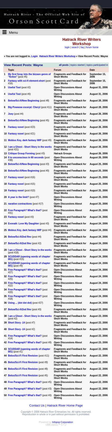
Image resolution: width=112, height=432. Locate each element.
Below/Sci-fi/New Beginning (23, 100)
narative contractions (20, 203)
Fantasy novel (16, 127)
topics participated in (97, 65)
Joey (10, 114)
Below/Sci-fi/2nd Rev (19, 236)
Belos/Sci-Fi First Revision (23, 355)
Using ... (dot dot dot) (20, 303)
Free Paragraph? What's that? (25, 210)
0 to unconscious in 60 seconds (26, 157)
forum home (92, 47)
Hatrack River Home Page (65, 405)
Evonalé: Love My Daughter (23, 223)
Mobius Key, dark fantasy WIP (25, 140)
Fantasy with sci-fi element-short (26, 81)
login (67, 47)
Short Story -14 (17, 322)
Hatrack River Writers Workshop (57, 56)
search (75, 47)
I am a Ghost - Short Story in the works (30, 147)
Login (34, 56)
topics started (77, 65)
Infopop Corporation (62, 422)
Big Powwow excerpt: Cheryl (24, 107)
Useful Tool (14, 87)
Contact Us (36, 405)
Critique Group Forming (21, 153)
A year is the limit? (18, 197)
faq (82, 47)
